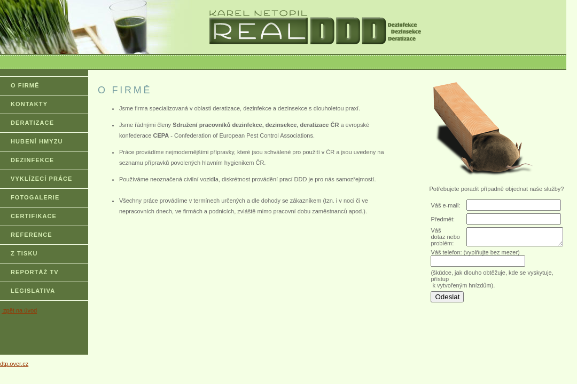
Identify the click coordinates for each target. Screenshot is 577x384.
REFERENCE (31, 234)
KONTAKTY (29, 104)
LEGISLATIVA (33, 290)
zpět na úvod (19, 310)
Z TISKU (24, 253)
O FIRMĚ (25, 85)
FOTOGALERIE (35, 197)
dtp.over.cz (14, 364)
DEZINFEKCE (32, 160)
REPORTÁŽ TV (35, 272)
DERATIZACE (32, 122)
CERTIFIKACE (34, 216)
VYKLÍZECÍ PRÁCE (42, 178)
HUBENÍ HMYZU (37, 141)
